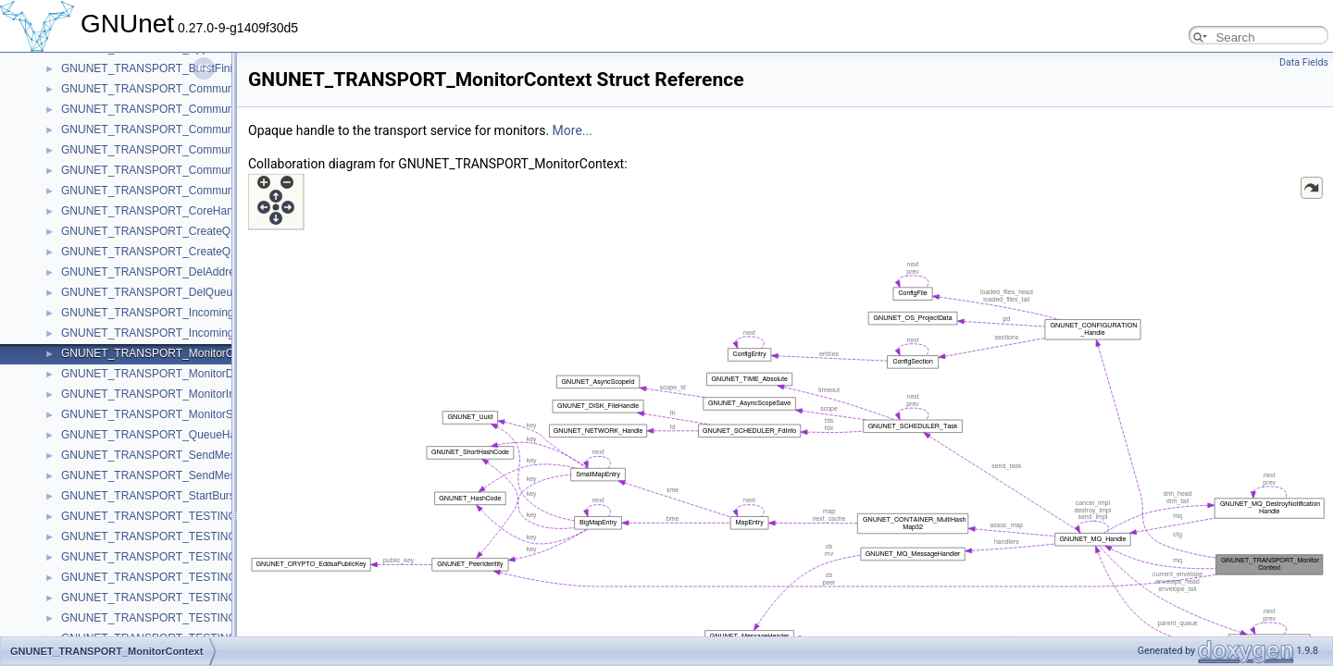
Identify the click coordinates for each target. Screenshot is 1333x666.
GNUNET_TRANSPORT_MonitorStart (155, 414)
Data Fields (1303, 62)
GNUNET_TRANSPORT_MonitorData (155, 373)
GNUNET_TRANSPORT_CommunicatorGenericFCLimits (202, 149)
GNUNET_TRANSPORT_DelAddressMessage (176, 271)
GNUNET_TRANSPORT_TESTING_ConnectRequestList (202, 556)
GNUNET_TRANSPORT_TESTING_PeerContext (183, 617)
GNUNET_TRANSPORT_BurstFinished (158, 68)
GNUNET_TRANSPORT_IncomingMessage (170, 312)
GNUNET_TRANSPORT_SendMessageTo (166, 455)
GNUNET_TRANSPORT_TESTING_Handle (170, 577)
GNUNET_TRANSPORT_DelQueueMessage (172, 292)
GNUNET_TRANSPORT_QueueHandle (159, 434)
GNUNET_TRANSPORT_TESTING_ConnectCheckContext (208, 516)
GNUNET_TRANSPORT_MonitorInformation (171, 394)
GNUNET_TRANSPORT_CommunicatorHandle (178, 190)
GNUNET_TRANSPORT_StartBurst (149, 495)
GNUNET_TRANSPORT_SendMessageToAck (175, 475)
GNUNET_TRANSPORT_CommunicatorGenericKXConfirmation (219, 170)
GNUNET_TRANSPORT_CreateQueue (158, 231)
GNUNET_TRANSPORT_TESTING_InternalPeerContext (201, 597)
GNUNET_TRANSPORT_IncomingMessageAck (179, 333)
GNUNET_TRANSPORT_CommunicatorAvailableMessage (206, 88)
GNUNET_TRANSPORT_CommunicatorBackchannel (193, 109)
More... (572, 130)
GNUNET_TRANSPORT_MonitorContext (162, 353)
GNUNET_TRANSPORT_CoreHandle (154, 210)
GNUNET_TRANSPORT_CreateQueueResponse (183, 251)
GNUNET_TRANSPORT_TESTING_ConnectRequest (193, 536)
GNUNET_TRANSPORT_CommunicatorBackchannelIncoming (215, 129)
